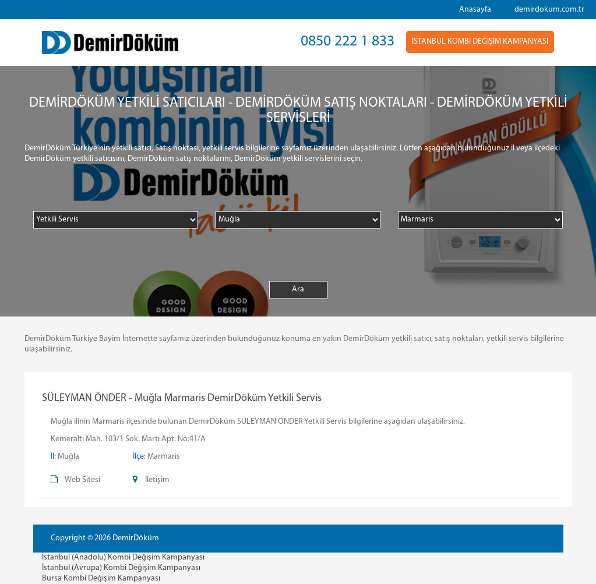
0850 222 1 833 (347, 42)
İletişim (157, 480)
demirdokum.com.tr (549, 9)
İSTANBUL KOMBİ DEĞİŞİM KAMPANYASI (480, 41)
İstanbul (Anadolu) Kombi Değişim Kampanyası (123, 557)
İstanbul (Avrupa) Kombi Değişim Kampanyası (121, 568)
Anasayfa (475, 9)
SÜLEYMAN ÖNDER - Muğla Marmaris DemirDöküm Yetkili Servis (182, 398)
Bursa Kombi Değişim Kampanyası (101, 578)
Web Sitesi (82, 480)
